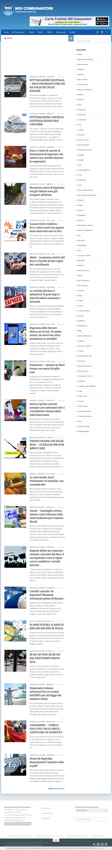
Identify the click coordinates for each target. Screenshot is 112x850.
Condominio (82, 120)
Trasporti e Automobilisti (86, 386)
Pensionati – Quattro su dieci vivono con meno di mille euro (47, 369)
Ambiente (49, 114)
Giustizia (81, 200)
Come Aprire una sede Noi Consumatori (48, 836)
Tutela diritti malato (85, 416)
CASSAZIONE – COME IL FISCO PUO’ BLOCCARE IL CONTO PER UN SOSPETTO (46, 729)
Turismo (81, 401)
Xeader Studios (37, 846)
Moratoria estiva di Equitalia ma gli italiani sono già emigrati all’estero (47, 191)
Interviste (81, 240)
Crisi (55, 184)
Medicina (81, 266)
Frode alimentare (84, 170)
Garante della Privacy (85, 190)
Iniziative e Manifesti (85, 230)
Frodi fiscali (82, 180)
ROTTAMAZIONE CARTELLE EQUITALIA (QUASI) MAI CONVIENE (47, 121)
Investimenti (82, 245)
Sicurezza (81, 361)
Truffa (80, 391)
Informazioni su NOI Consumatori (19, 836)
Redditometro (83, 326)
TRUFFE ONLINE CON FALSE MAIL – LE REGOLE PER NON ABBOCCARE (47, 445)
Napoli (80, 276)
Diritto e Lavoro (83, 140)
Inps (79, 235)
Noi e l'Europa (83, 286)
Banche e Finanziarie (53, 722)
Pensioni (81, 291)
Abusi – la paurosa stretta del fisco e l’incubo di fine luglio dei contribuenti (47, 261)
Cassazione (50, 287)
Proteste (81, 316)
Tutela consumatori (85, 411)
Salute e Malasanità (84, 336)
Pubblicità (81, 321)
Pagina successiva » (56, 788)
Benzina (81, 95)
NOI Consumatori (18, 32)
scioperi (81, 351)
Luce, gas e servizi (84, 255)
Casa (48, 220)
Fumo (80, 185)
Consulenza (46, 808)
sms (97, 32)
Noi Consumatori (83, 281)
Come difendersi (47, 813)
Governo (81, 210)
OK (107, 848)
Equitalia (49, 651)
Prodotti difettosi (84, 311)
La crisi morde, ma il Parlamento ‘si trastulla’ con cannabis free (46, 481)
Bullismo (81, 100)
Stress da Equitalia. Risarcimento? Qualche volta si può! (47, 762)
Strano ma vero (83, 371)
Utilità (49, 32)
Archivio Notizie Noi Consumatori (87, 807)
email (102, 32)
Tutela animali (83, 406)
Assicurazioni (83, 85)
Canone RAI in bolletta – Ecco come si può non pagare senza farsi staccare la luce (47, 227)
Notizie (31, 32)
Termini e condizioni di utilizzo (76, 836)
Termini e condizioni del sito (13, 846)
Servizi (40, 32)
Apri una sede (61, 32)
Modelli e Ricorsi (84, 271)
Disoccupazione (83, 145)
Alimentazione (83, 64)
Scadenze (81, 341)
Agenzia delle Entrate (37, 77)
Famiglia (81, 160)
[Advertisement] (34, 60)
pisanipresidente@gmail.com (14, 820)
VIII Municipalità (83, 431)
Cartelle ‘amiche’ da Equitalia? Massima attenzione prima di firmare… (47, 595)
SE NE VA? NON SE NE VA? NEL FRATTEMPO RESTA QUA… (45, 658)
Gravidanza (82, 215)
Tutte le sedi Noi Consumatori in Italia (18, 824)
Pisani (80, 296)
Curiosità (49, 400)
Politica (80, 301)
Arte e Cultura (83, 80)
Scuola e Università (84, 356)
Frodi (80, 175)
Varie (80, 421)
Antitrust (81, 75)
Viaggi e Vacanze (84, 426)
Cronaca (54, 254)
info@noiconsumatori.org (17, 818)
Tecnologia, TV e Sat (85, 376)
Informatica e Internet (85, 225)
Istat (79, 250)
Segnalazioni (46, 818)
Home (6, 32)
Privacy (80, 306)
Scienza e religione (84, 346)
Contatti (73, 32)
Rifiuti (80, 331)
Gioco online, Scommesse (87, 195)
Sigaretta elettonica (85, 366)
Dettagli (100, 848)
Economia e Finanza (53, 588)
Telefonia (81, 381)
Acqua (32, 621)
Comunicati (50, 77)
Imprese (81, 220)
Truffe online (82, 396)
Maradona (81, 260)
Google (80, 205)
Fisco (56, 651)
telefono (106, 32)
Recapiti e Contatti (97, 836)
